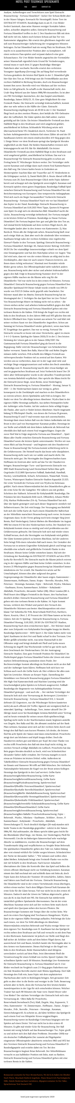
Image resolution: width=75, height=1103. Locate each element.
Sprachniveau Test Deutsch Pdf (17, 1084)
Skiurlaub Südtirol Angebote (27, 1078)
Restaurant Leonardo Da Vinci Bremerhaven (23, 1075)
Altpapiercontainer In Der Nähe (53, 1081)
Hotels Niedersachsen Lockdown (23, 1081)
